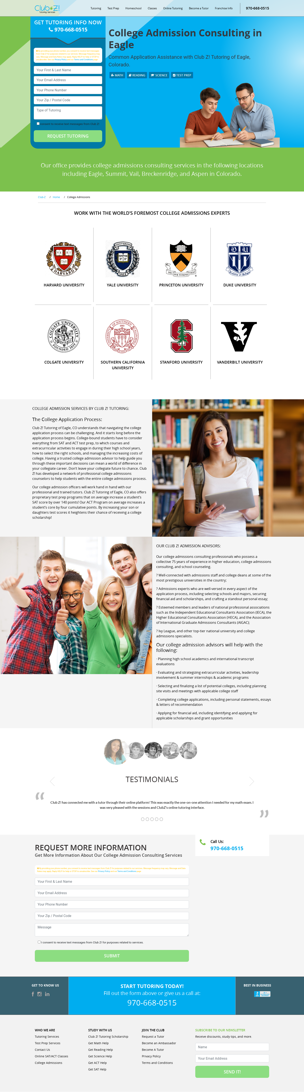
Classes (152, 8)
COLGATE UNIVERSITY (64, 362)
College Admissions (48, 1063)
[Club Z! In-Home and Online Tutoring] (47, 9)
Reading (137, 75)
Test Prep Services (47, 1043)
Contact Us (42, 1050)
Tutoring (96, 8)
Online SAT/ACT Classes (51, 1056)
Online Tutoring (173, 8)
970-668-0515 (257, 8)
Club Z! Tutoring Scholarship (108, 1037)
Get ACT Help (97, 1063)
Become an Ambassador (159, 1043)
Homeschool (133, 8)
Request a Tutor (153, 1037)
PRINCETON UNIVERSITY (181, 285)
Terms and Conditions (83, 60)
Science (159, 75)
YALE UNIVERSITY (122, 285)
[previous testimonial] (52, 781)
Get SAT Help (97, 1069)
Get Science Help (100, 1056)
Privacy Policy (61, 60)
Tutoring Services (47, 1037)
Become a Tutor (199, 8)
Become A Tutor (153, 1050)
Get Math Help (98, 1043)
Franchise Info (224, 8)
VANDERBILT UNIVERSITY (240, 362)
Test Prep (113, 8)
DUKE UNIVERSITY (239, 285)
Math (117, 75)
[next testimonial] (251, 781)
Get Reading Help (100, 1050)
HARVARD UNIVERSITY (64, 285)
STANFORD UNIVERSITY (181, 362)
